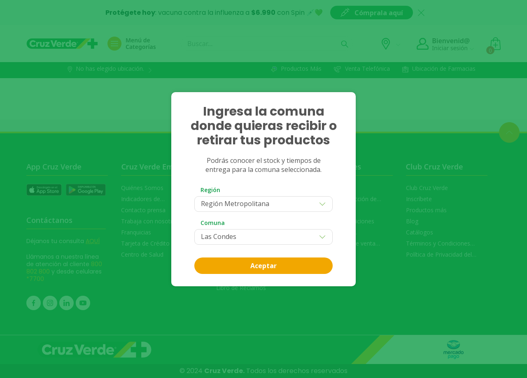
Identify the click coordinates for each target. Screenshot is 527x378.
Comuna (213, 223)
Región (210, 190)
